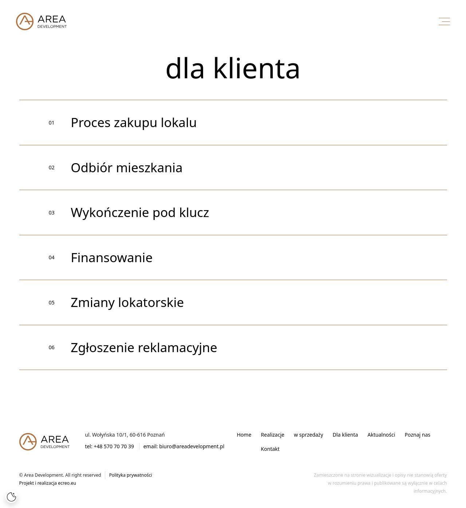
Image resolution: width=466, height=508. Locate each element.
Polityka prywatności (130, 475)
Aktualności (381, 434)
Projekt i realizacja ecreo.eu (47, 483)
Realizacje (272, 434)
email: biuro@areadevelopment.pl (184, 446)
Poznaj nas (417, 434)
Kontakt (270, 448)
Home (244, 434)
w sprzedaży (308, 434)
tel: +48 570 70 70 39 (109, 446)
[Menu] (444, 21)
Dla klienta (345, 434)
